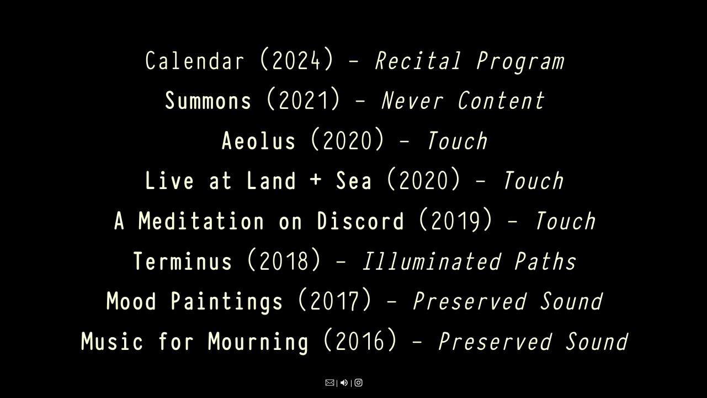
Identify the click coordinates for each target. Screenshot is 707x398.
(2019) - (354, 219)
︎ (358, 383)
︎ (329, 383)
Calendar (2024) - (353, 58)
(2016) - (353, 339)
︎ (344, 383)
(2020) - (353, 138)
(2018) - (353, 259)
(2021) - (353, 98)
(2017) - (353, 299)
